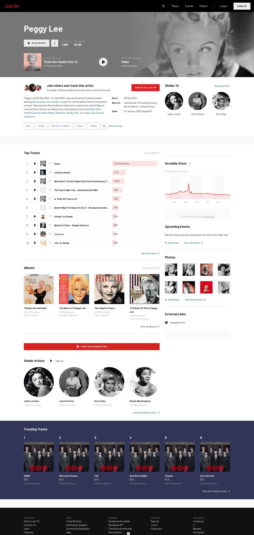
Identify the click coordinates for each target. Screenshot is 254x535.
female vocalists (61, 125)
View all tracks (149, 253)
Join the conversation (94, 346)
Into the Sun (207, 475)
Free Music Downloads (120, 528)
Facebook (198, 521)
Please (169, 475)
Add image (173, 299)
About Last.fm (32, 521)
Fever (125, 62)
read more (29, 116)
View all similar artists (145, 412)
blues (80, 125)
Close (128, 533)
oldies (93, 125)
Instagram (198, 532)
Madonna (60, 112)
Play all (59, 360)
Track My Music (74, 521)
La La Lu (59, 234)
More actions (54, 43)
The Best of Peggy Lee (72, 307)
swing (41, 125)
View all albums (148, 326)
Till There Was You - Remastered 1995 (76, 190)
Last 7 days (150, 153)
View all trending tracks (214, 491)
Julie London (174, 113)
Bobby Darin (94, 109)
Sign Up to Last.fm (145, 87)
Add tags (104, 126)
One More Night (138, 475)
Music (175, 6)
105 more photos (194, 299)
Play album (103, 62)
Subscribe (156, 528)
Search (163, 6)
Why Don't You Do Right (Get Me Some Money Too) (82, 181)
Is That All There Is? (65, 198)
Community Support (77, 524)
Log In (223, 6)
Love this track (50, 163)
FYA (96, 475)
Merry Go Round (68, 475)
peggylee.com (177, 322)
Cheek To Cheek (63, 216)
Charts (203, 6)
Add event (173, 242)
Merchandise (115, 532)
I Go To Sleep (61, 242)
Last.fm (16, 6)
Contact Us (30, 524)
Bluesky (197, 528)
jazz (34, 101)
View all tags (115, 125)
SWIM (27, 475)
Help (68, 532)
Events (189, 6)
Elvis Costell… (97, 112)
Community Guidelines (77, 528)
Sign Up (242, 6)
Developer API (115, 524)
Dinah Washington (140, 400)
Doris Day (221, 113)
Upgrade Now (208, 216)
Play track (35, 163)
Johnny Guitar (62, 172)
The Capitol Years (104, 307)
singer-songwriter (62, 101)
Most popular (150, 268)
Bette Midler (47, 112)
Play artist (39, 43)
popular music (44, 101)
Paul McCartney (32, 112)
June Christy (197, 113)
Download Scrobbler (119, 521)
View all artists (222, 85)
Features (28, 532)
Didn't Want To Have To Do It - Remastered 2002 (82, 207)
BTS (26, 479)
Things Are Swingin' (35, 307)
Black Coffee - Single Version (71, 225)
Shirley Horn (72, 112)
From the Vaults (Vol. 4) (60, 62)
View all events (192, 242)
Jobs (26, 528)
